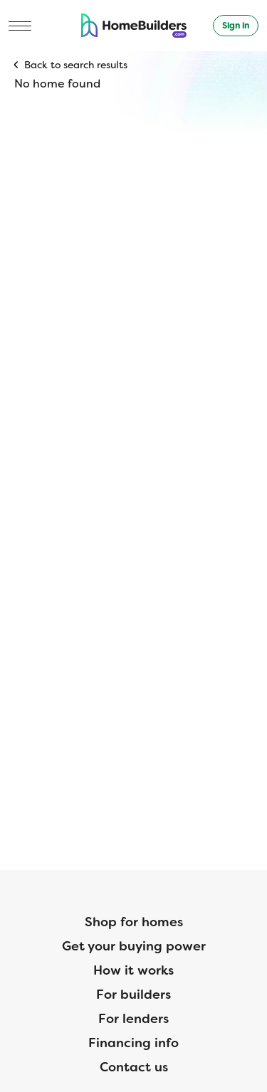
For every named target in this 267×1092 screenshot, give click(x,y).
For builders (133, 994)
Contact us (134, 1067)
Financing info (133, 1042)
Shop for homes (134, 922)
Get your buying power (134, 946)
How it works (133, 970)
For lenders (133, 1018)
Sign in (235, 25)
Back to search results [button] (75, 65)
